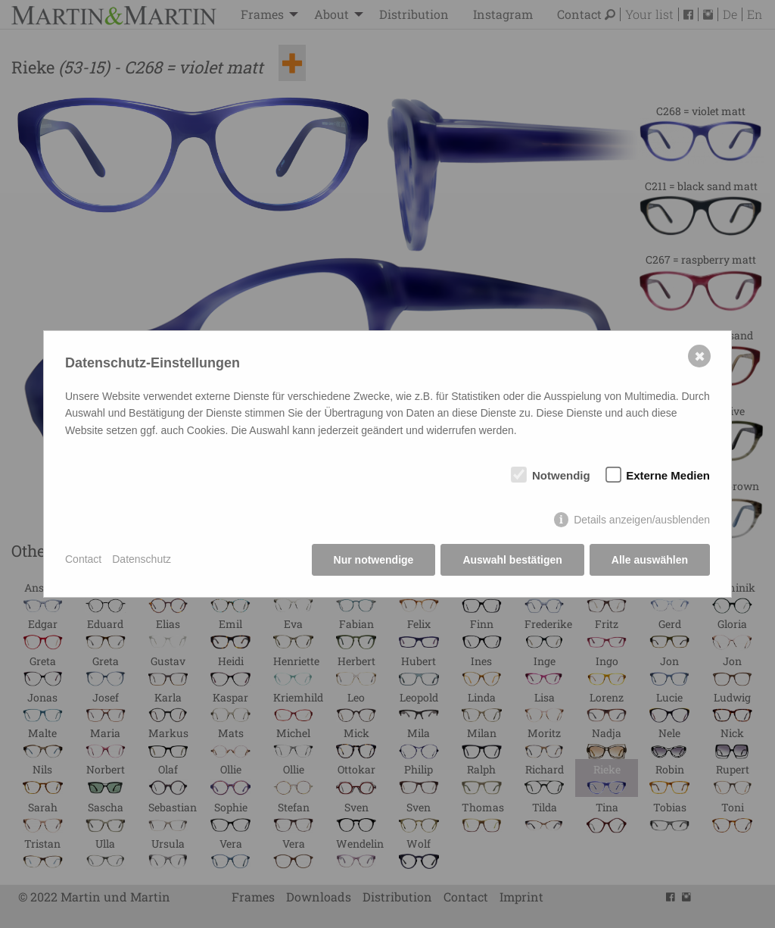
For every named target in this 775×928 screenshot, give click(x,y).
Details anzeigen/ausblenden (642, 520)
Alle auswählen (650, 560)
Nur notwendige (374, 560)
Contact (83, 559)
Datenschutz (141, 559)
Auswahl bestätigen (512, 560)
